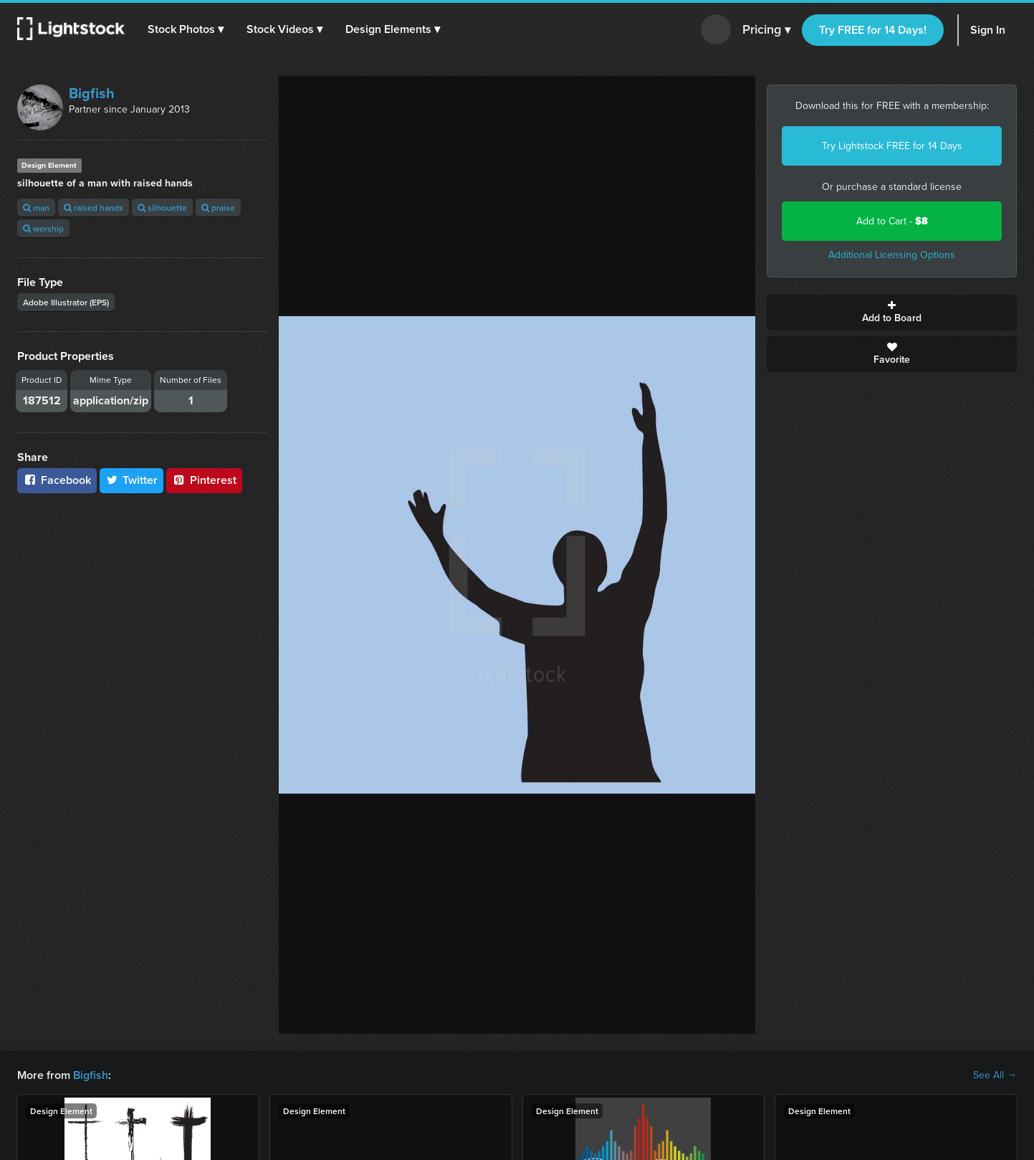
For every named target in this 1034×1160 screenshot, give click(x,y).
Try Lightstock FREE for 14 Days (892, 145)
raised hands (93, 207)
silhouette (162, 207)
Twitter (131, 480)
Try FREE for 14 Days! (873, 30)
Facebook (57, 480)
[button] (186, 29)
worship (43, 228)
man (36, 207)
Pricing (766, 30)
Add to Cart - (892, 221)
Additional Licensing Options (891, 254)
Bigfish (92, 93)
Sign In (987, 30)
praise (218, 207)
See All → (995, 1075)
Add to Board (892, 312)
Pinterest (204, 480)
